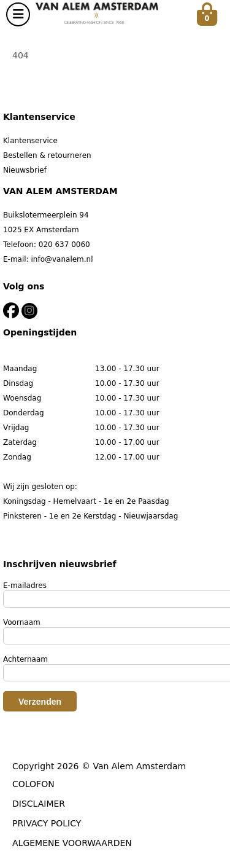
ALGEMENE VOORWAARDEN (72, 843)
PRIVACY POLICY (46, 823)
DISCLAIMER (38, 804)
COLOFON (33, 784)
